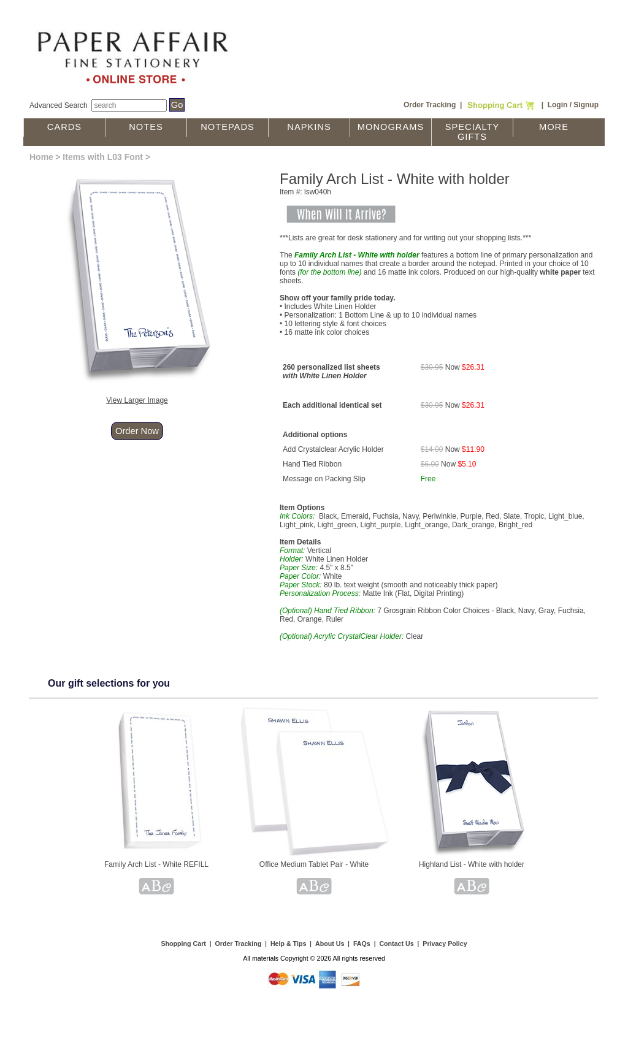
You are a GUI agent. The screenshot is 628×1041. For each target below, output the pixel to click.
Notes (146, 127)
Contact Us (396, 943)
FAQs (361, 943)
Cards (64, 127)
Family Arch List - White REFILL (156, 864)
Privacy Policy (445, 943)
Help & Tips (288, 943)
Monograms (391, 127)
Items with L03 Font (103, 157)
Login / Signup (573, 105)
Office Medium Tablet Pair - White (314, 864)
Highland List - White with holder (471, 864)
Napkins (309, 127)
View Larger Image (137, 400)
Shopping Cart (183, 943)
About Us (329, 943)
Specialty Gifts (472, 132)
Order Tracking (430, 105)
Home (41, 157)
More (554, 127)
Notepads (228, 127)
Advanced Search (58, 105)
